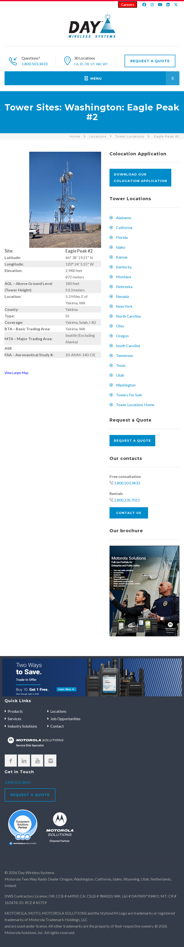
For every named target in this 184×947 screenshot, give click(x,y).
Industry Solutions (22, 726)
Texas (121, 365)
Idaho (120, 247)
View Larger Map (17, 373)
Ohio (120, 326)
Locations (97, 136)
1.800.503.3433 (34, 63)
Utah (120, 375)
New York (124, 306)
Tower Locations (129, 136)
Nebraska (124, 286)
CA (76, 64)
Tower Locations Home (135, 404)
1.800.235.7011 (127, 500)
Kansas (122, 257)
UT (93, 64)
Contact (57, 726)
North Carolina (128, 316)
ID (81, 64)
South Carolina (128, 345)
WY (105, 64)
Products (15, 711)
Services (14, 718)
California (124, 227)
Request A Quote (150, 61)
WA (98, 64)
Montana (123, 276)
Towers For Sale (129, 394)
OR (87, 64)
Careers (127, 4)
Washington (126, 385)
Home (74, 136)
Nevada (122, 296)
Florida (122, 237)
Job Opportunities (65, 718)
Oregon (122, 335)
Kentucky (124, 267)
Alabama (123, 217)
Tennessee (124, 355)
